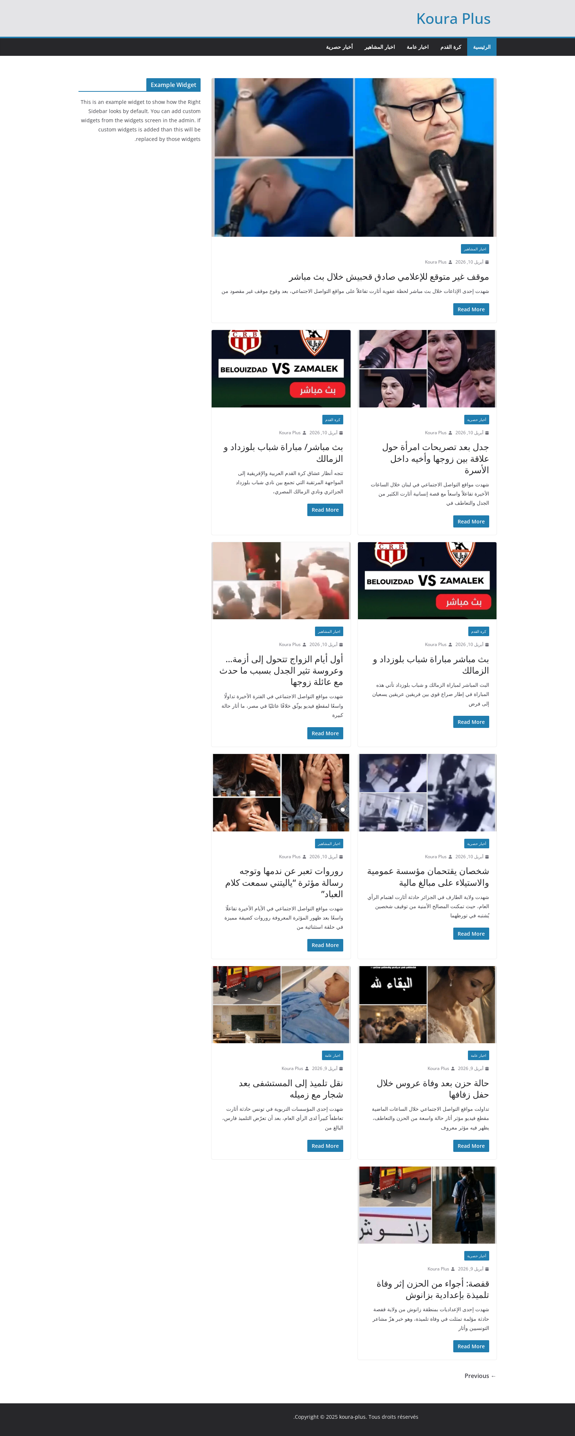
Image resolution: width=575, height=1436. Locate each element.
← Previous (481, 1376)
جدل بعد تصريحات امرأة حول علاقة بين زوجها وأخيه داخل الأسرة (435, 457)
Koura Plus (453, 18)
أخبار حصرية (339, 46)
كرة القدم (450, 46)
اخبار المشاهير (380, 46)
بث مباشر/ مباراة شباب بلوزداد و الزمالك (283, 452)
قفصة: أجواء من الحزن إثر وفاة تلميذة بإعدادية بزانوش (433, 1289)
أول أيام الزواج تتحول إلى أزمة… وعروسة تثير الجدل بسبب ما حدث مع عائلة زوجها (281, 670)
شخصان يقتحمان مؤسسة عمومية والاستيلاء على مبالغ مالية (428, 876)
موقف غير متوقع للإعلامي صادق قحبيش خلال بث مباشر (389, 276)
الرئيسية (482, 46)
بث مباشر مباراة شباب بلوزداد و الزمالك (431, 664)
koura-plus (352, 1416)
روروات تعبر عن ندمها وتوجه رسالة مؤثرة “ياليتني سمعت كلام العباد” (284, 881)
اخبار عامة (418, 46)
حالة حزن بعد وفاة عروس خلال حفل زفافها (433, 1088)
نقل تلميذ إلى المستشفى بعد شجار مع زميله (291, 1088)
